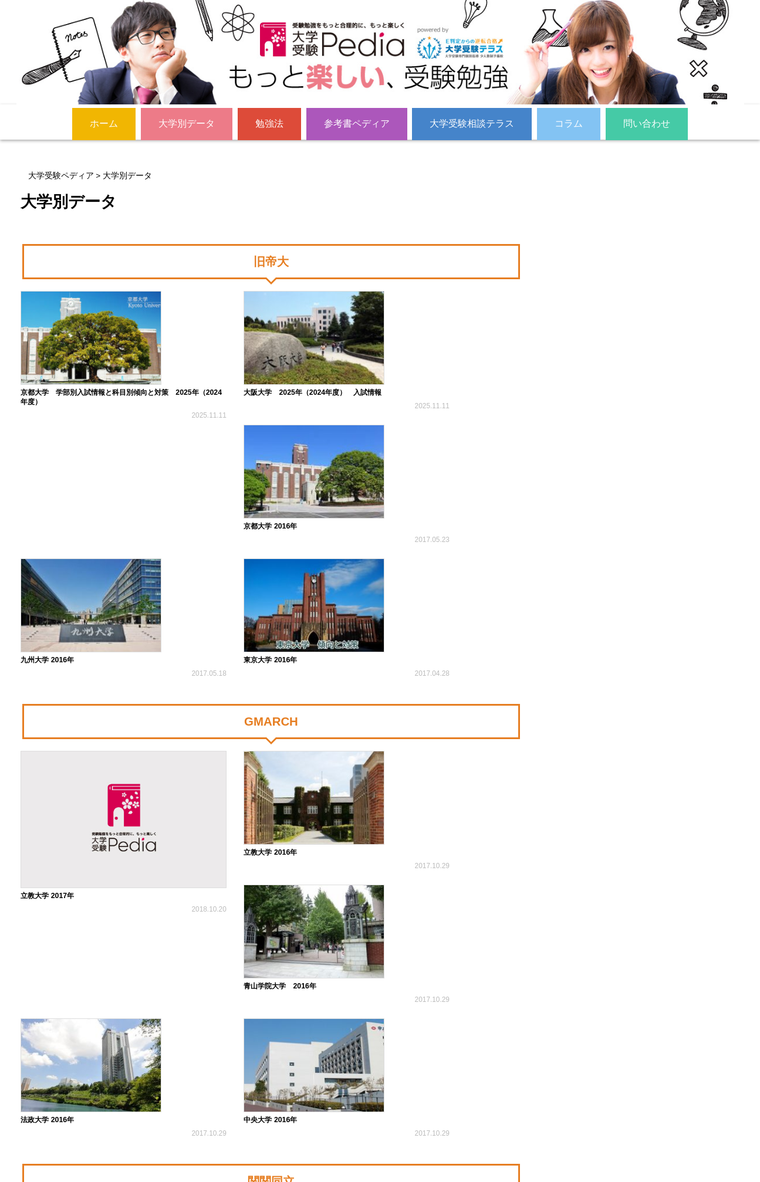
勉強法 (269, 123)
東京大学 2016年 (312, 491)
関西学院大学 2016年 (61, 957)
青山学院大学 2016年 (323, 666)
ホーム (104, 123)
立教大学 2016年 (182, 666)
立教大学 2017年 (53, 666)
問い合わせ (646, 123)
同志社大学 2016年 (446, 957)
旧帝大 (271, 264)
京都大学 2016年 (312, 375)
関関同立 (271, 846)
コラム (569, 123)
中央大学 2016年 (53, 782)
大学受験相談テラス (472, 123)
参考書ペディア (357, 123)
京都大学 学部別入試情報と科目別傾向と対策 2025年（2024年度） (75, 386)
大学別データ (186, 123)
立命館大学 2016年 (316, 957)
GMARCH (271, 555)
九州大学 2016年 (441, 375)
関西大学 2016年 (182, 957)
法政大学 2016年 (441, 666)
